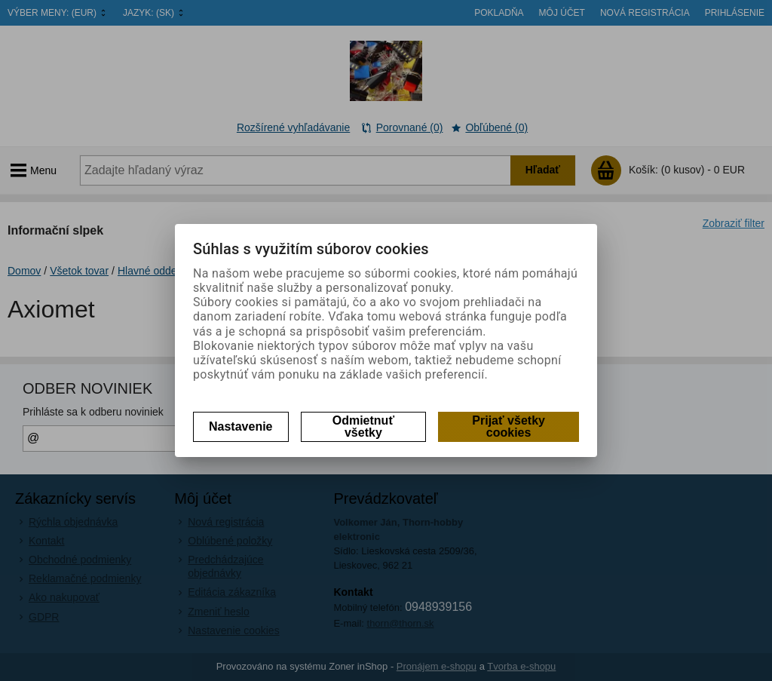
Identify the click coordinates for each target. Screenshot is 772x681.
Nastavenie (241, 426)
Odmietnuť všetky (363, 426)
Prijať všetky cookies (508, 426)
